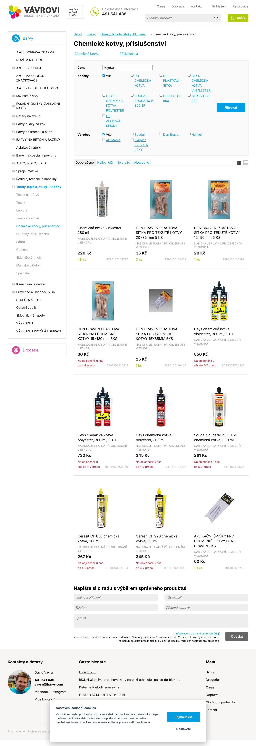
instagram (59, 692)
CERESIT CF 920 (201, 98)
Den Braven (171, 134)
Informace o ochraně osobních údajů (198, 633)
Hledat (216, 18)
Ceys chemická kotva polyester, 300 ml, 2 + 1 (97, 437)
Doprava (212, 695)
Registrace (240, 6)
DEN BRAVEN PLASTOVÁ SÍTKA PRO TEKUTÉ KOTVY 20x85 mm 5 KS (159, 233)
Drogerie (31, 350)
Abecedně (141, 162)
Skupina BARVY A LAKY (141, 145)
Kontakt (211, 710)
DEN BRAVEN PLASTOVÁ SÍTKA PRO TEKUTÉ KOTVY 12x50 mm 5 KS (217, 233)
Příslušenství (129, 54)
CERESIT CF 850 (172, 98)
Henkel (197, 134)
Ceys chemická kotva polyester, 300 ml (153, 437)
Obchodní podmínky (221, 702)
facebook (42, 692)
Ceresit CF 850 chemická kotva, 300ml (98, 538)
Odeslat (237, 636)
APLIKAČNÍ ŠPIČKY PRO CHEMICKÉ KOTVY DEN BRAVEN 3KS (214, 541)
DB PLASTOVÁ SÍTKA (171, 80)
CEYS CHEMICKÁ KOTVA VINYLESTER (201, 83)
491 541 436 (114, 14)
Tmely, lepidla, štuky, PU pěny (124, 34)
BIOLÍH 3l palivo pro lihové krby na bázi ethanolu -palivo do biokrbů (129, 680)
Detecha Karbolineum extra (99, 687)
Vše (109, 76)
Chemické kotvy (86, 54)
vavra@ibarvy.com (49, 684)
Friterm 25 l (87, 672)
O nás (210, 687)
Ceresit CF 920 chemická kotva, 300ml (157, 538)
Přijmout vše (183, 717)
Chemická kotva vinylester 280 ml (100, 230)
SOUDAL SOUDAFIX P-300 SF (144, 100)
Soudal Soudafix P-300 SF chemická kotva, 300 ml (215, 437)
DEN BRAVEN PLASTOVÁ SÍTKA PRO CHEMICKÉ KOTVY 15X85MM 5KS (156, 334)
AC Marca (113, 140)
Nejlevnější (105, 162)
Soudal (139, 134)
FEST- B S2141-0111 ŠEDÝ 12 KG (102, 695)
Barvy (28, 38)
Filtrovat (230, 107)
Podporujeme (16, 731)
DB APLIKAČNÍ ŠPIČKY (114, 121)
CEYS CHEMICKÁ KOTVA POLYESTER (115, 103)
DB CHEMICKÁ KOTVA (142, 80)
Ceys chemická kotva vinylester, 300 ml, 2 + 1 (213, 331)
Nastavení (183, 729)
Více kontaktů (45, 699)
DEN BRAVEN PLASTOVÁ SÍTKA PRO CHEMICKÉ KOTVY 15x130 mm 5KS (98, 334)
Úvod (78, 34)
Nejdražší (124, 162)
